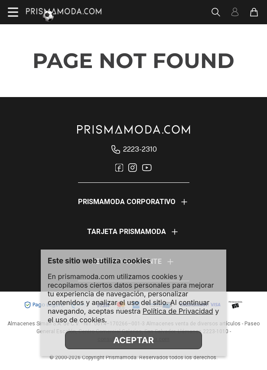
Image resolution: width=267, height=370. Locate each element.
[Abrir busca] (215, 12)
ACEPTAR (133, 340)
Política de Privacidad (178, 311)
